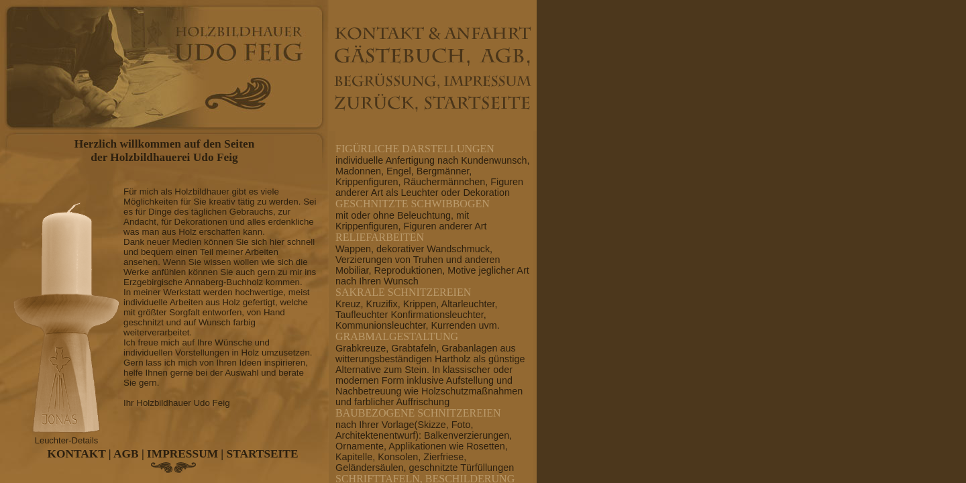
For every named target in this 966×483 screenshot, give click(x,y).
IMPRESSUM (182, 453)
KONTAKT (77, 453)
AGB (126, 453)
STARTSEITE (263, 453)
